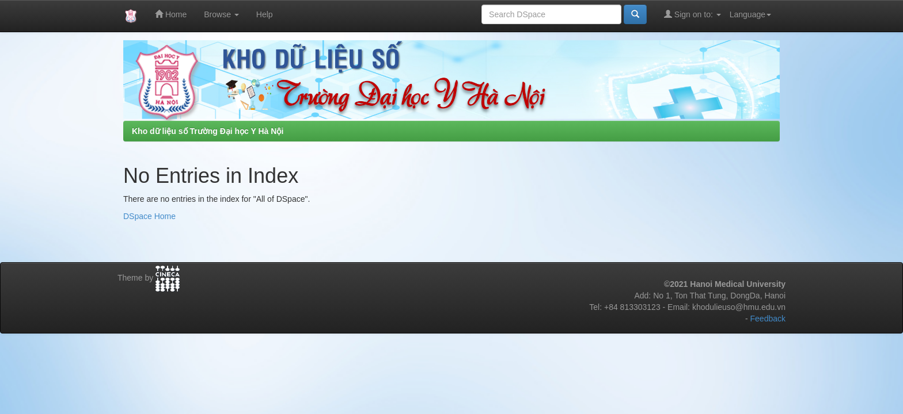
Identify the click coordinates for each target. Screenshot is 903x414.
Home (171, 14)
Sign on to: (692, 14)
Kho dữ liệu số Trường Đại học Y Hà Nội (207, 131)
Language (750, 14)
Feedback (768, 318)
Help (264, 14)
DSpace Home (149, 216)
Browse (221, 14)
